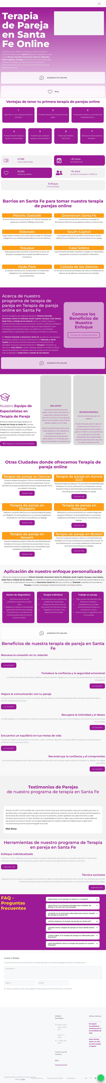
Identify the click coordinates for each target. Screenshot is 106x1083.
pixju (23, 1079)
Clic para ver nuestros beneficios (83, 335)
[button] (73, 899)
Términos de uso (37, 1078)
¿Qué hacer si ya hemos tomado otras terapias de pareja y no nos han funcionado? (69, 906)
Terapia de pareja (61, 1065)
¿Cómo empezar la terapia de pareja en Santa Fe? (69, 921)
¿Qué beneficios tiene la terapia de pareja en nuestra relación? (71, 944)
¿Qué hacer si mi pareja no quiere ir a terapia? (68, 899)
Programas (71, 1078)
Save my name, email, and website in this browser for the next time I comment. (39, 989)
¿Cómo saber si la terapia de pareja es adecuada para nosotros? (71, 936)
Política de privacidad (55, 1078)
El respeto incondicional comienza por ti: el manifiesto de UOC (95, 1028)
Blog (57, 1060)
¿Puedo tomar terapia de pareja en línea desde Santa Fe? (71, 928)
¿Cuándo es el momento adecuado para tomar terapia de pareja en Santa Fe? (71, 914)
